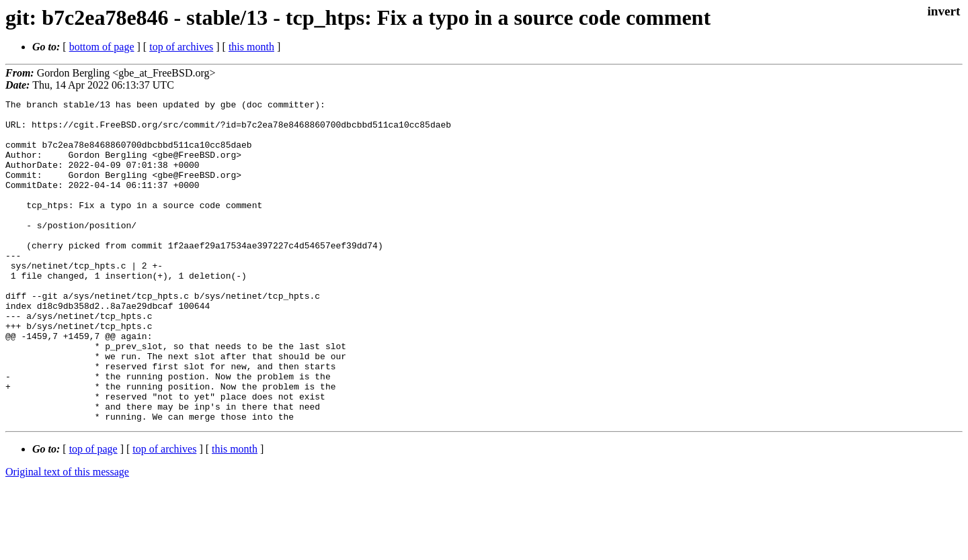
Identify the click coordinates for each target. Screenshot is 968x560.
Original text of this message (67, 536)
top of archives (181, 46)
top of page (93, 513)
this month (251, 46)
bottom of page (101, 46)
